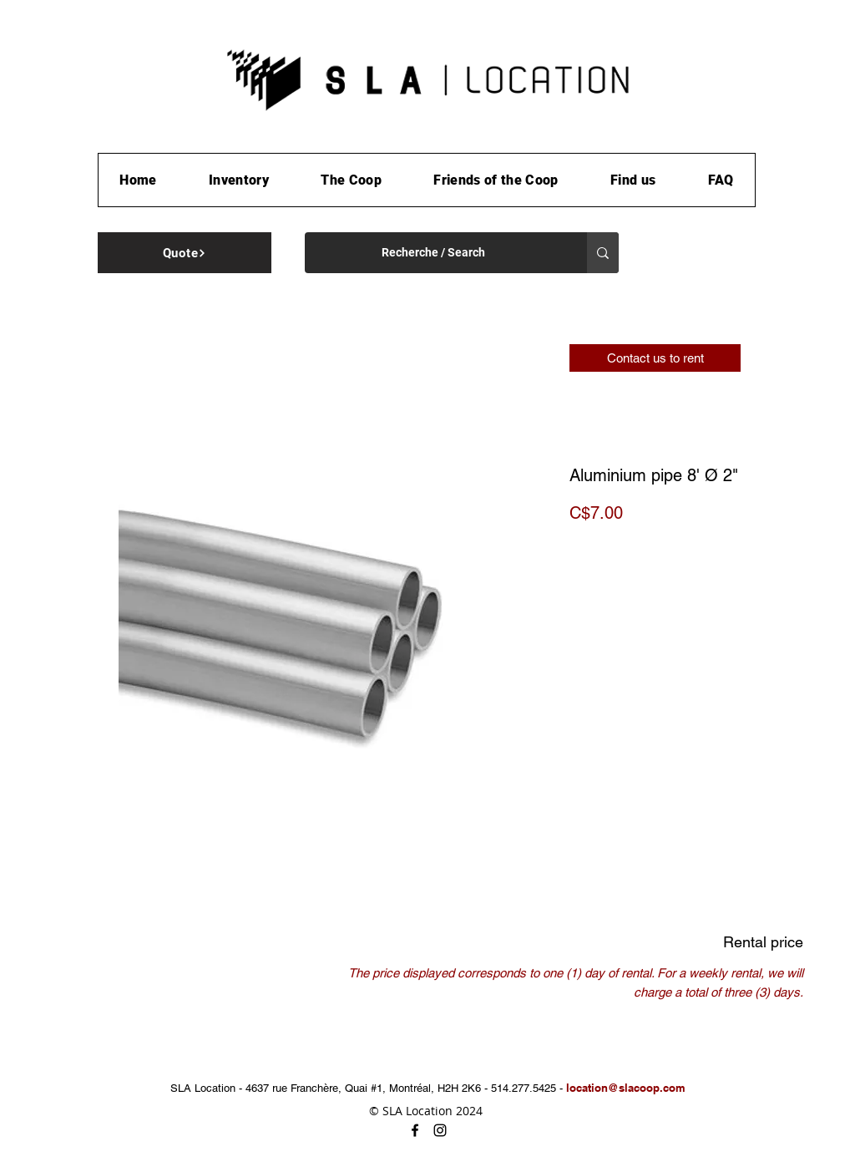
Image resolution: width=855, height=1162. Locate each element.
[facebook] (415, 1130)
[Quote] (184, 252)
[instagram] (440, 1130)
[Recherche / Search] (433, 252)
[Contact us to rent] (655, 358)
